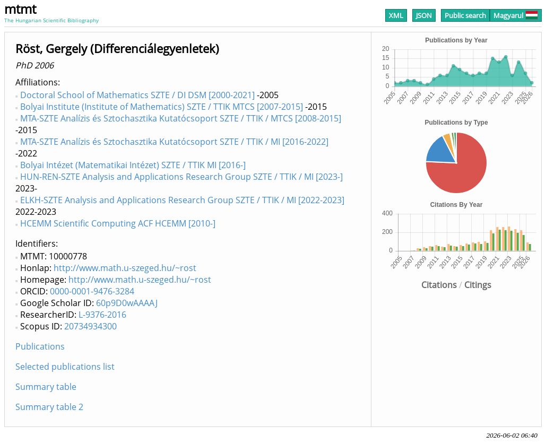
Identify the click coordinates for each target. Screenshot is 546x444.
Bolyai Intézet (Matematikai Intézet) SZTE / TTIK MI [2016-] (133, 165)
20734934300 (90, 326)
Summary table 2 (49, 407)
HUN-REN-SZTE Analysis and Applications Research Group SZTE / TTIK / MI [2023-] (181, 176)
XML (396, 15)
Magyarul (515, 15)
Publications (40, 346)
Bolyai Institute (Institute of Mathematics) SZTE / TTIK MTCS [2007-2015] (161, 106)
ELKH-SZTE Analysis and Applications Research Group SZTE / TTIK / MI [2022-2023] (182, 200)
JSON (424, 15)
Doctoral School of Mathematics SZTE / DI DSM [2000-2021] (137, 95)
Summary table (45, 387)
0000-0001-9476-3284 (92, 291)
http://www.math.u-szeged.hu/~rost (125, 268)
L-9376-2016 (102, 314)
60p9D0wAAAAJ (127, 303)
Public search (465, 15)
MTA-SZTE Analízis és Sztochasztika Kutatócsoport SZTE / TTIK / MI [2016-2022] (174, 141)
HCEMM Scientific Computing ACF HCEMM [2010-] (117, 223)
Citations (439, 285)
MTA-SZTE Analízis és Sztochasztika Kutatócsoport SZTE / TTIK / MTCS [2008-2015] (180, 118)
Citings (477, 285)
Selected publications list (65, 366)
